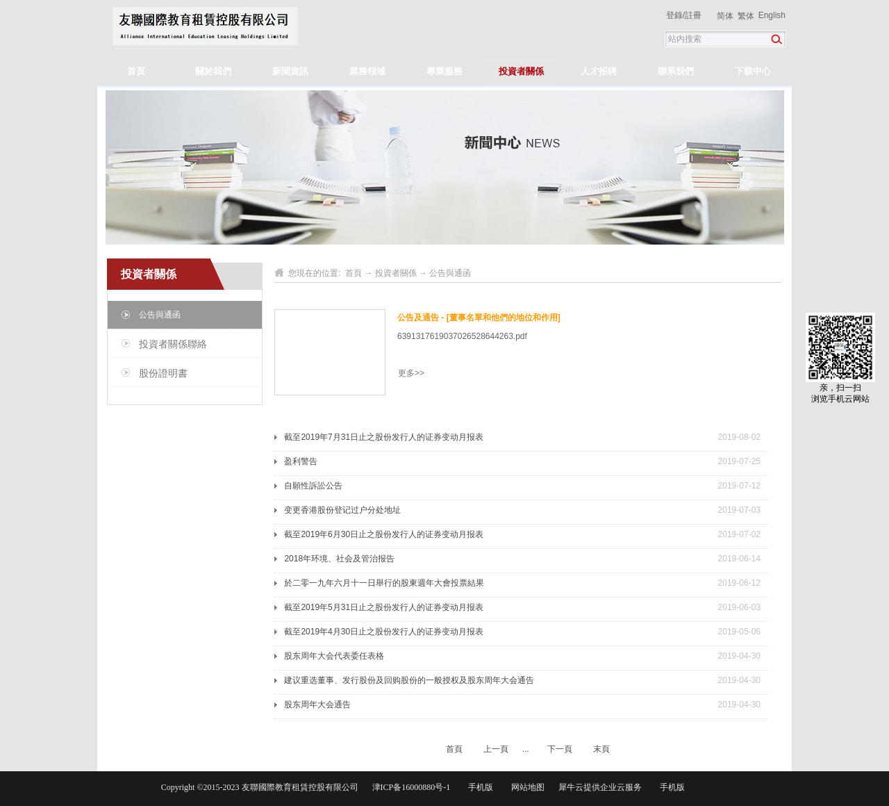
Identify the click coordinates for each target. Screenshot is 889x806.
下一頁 (559, 749)
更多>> (411, 373)
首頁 (136, 71)
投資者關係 (396, 273)
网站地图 (526, 787)
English (772, 15)
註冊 (693, 15)
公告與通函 (450, 273)
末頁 (601, 749)
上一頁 (495, 749)
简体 (725, 16)
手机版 (478, 787)
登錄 (674, 15)
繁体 (746, 16)
